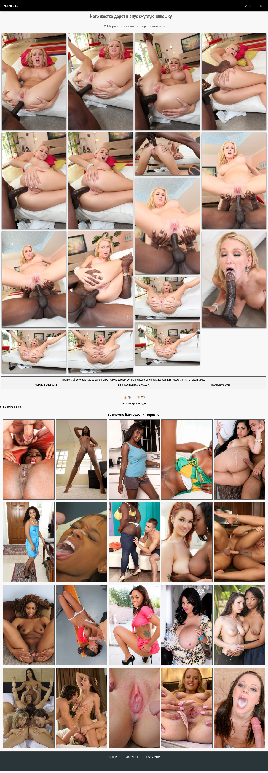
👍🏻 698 (127, 397)
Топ (262, 5)
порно (247, 5)
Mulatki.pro (11, 5)
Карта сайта (153, 757)
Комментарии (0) (12, 407)
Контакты (132, 757)
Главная (112, 757)
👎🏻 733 (140, 397)
